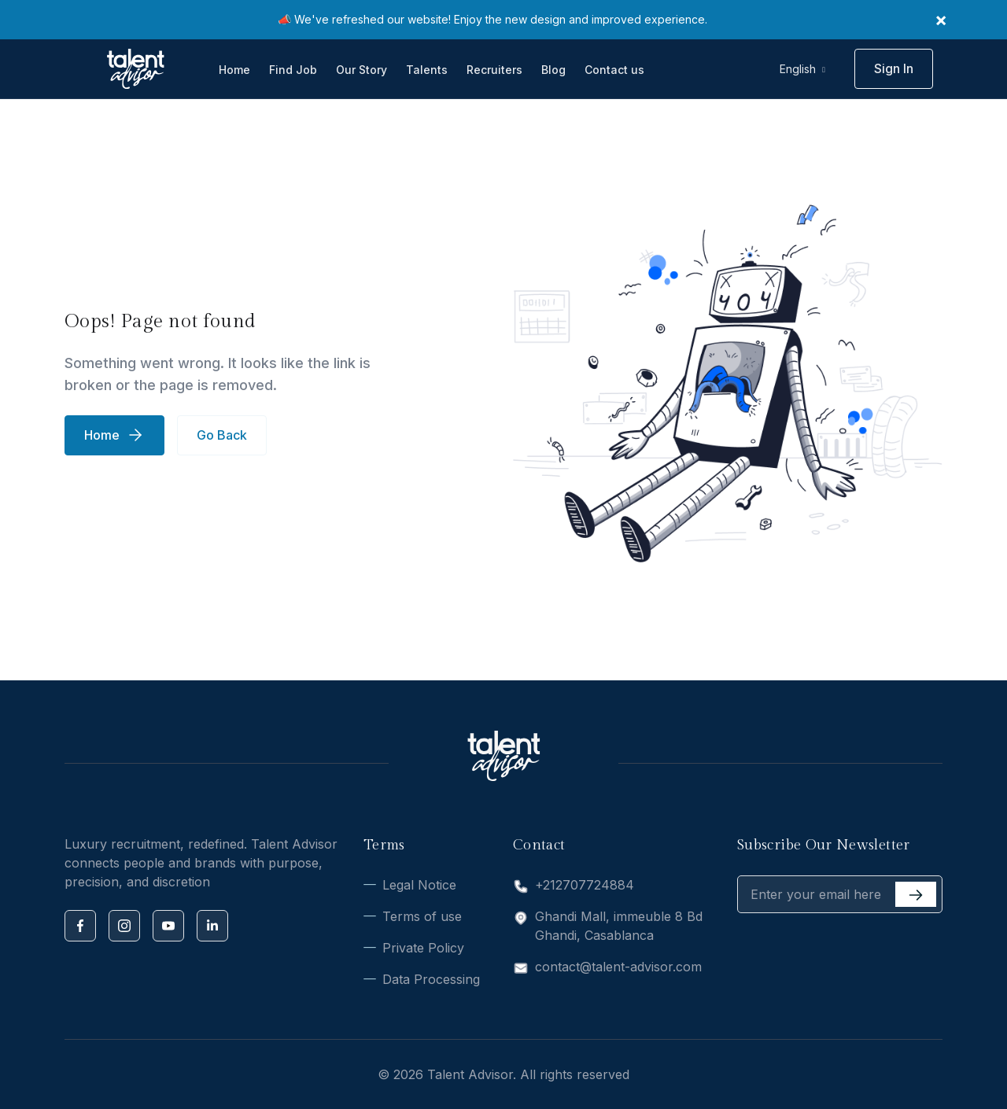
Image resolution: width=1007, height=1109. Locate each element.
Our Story (361, 69)
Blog (553, 69)
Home (234, 69)
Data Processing (431, 979)
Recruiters (494, 69)
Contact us (614, 69)
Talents (427, 69)
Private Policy (423, 948)
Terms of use (422, 916)
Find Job (293, 69)
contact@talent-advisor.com (618, 967)
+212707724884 (584, 885)
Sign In (893, 68)
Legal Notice (419, 885)
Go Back (222, 435)
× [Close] (941, 19)
